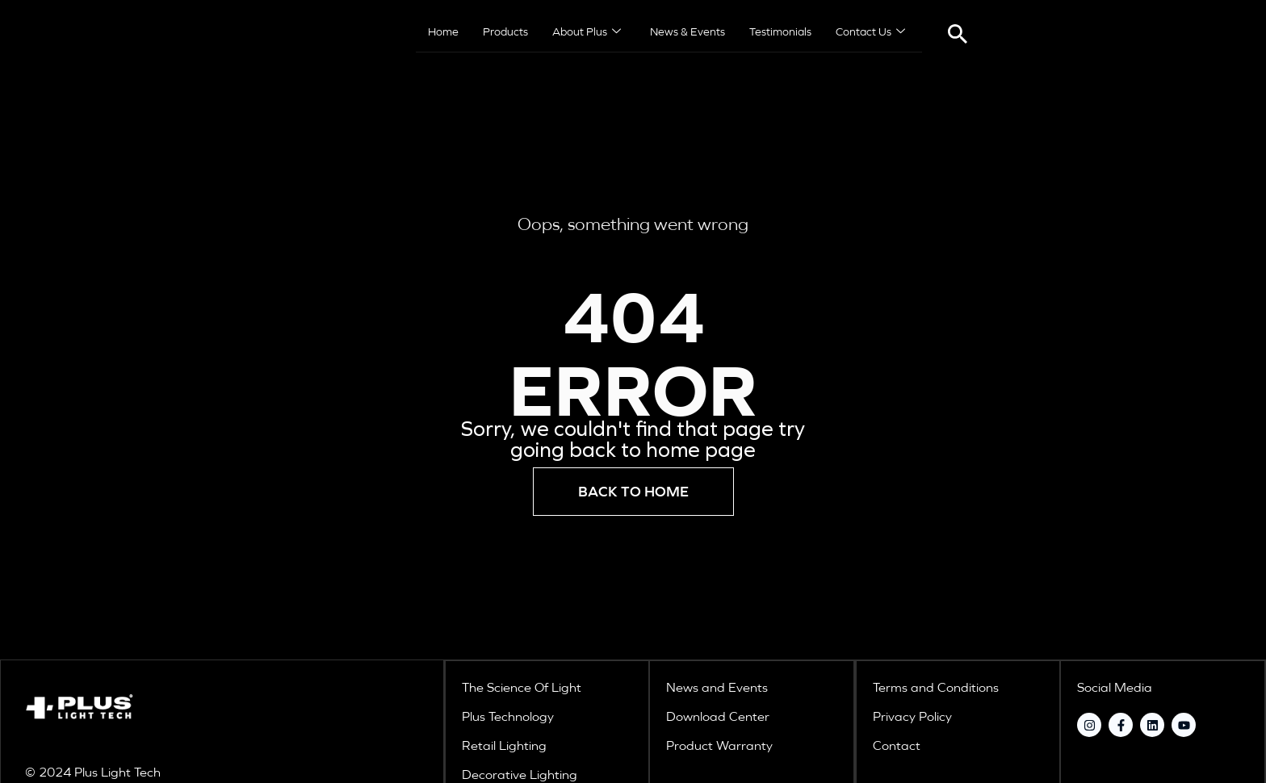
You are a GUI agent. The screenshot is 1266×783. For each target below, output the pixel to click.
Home (443, 32)
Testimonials (780, 32)
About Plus (586, 33)
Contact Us (870, 33)
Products (505, 32)
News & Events (687, 32)
